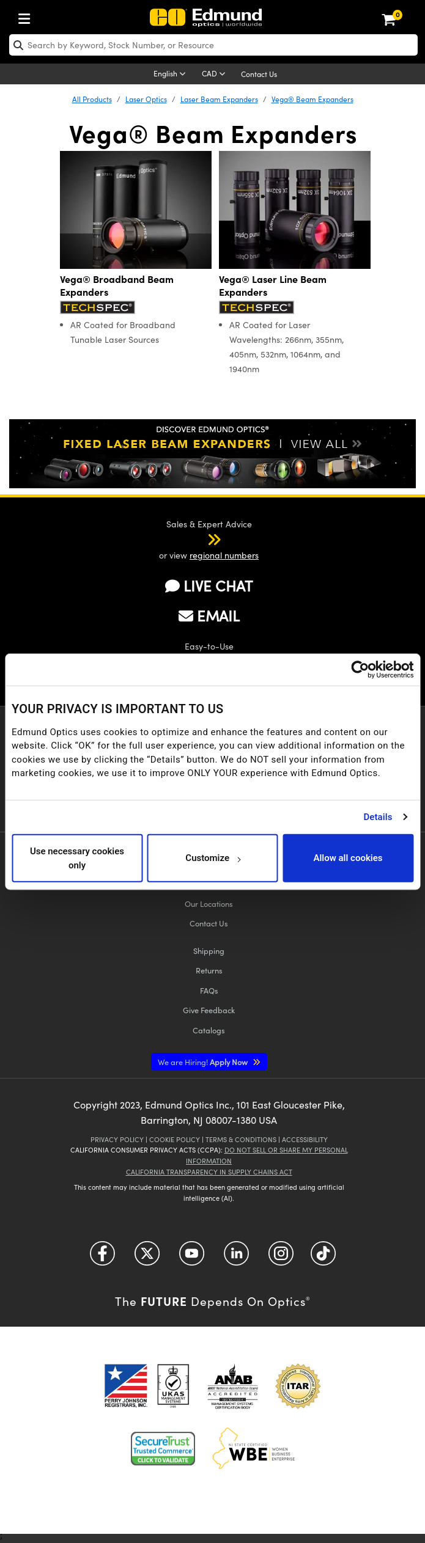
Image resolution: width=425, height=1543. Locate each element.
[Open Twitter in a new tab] (147, 1258)
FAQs (209, 990)
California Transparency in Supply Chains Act (209, 1171)
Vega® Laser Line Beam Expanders (273, 285)
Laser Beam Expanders (219, 99)
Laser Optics (146, 99)
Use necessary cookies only (77, 858)
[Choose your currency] (215, 74)
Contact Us (259, 74)
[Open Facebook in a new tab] (102, 1258)
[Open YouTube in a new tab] (192, 1258)
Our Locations (209, 903)
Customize (212, 858)
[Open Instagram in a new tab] (281, 1258)
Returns (209, 970)
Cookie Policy (174, 1139)
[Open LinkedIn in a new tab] (236, 1258)
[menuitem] (27, 16)
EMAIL (209, 615)
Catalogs (209, 1030)
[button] (198, 539)
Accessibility (305, 1139)
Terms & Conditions (240, 1139)
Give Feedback (209, 1010)
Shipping (208, 950)
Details (377, 817)
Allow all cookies (347, 858)
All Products (92, 99)
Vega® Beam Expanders (312, 99)
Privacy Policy (117, 1139)
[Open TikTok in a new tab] (323, 1258)
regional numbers (224, 555)
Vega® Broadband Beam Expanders (117, 285)
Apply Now (203, 1062)
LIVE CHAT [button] (209, 586)
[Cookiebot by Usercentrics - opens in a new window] (359, 669)
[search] (213, 45)
